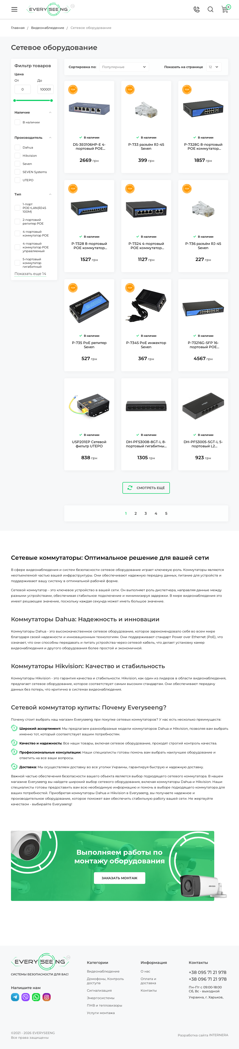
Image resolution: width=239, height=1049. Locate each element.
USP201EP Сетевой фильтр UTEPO (89, 465)
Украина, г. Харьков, (206, 997)
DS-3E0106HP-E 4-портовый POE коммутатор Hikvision (89, 152)
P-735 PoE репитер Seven (89, 361)
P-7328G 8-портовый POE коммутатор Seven (203, 152)
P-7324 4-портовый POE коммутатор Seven (146, 256)
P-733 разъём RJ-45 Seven (146, 152)
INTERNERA (218, 1035)
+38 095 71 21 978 (207, 972)
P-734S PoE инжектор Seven (146, 361)
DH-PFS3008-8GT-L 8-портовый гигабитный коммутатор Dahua (146, 465)
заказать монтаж (119, 899)
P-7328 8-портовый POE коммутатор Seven (89, 256)
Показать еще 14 (30, 273)
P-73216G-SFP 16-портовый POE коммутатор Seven (203, 361)
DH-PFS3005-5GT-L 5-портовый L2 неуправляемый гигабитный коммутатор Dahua (203, 465)
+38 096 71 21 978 (207, 979)
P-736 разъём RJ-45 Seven (203, 256)
